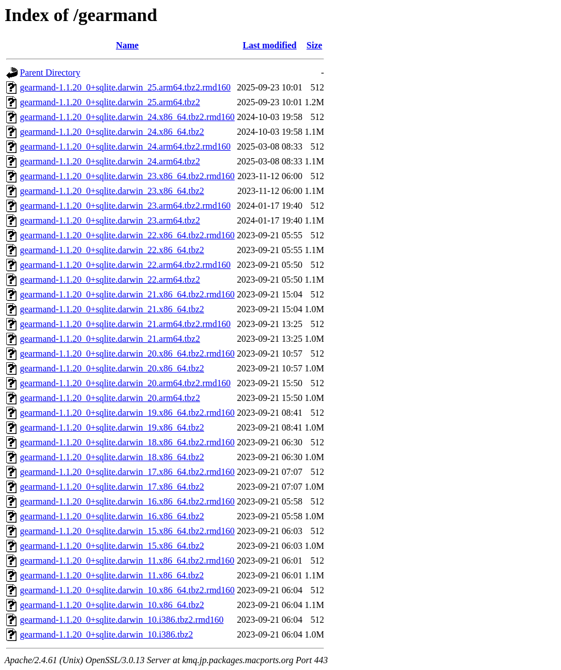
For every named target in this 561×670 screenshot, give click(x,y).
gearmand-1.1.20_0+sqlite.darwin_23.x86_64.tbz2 (112, 191)
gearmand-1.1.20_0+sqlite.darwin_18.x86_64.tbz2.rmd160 (127, 442)
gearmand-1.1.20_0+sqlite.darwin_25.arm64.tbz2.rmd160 (125, 87)
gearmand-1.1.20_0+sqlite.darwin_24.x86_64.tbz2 (112, 132)
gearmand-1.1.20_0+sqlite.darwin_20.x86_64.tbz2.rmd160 (127, 353)
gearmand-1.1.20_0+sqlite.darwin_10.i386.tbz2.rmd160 (121, 619)
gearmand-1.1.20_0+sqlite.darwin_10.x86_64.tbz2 (112, 605)
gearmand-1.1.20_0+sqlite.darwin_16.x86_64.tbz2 (112, 516)
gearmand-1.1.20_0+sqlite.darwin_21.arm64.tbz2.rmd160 (125, 324)
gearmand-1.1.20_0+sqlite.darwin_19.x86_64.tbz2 (112, 427)
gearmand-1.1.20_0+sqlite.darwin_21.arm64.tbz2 (110, 339)
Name (127, 45)
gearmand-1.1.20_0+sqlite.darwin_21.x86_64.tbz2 (112, 309)
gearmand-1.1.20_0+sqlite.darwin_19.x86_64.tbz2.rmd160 (127, 412)
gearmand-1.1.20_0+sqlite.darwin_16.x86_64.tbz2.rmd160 (127, 501)
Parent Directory (50, 72)
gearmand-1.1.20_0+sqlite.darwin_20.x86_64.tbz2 (112, 368)
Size (314, 45)
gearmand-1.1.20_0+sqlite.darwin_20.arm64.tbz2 (110, 398)
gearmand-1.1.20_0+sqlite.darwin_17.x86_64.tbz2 (112, 486)
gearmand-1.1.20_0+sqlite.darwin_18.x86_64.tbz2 (112, 457)
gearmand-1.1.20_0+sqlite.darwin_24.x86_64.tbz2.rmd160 (127, 117)
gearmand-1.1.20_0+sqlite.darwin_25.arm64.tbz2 (110, 102)
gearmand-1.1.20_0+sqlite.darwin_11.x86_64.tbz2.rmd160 (127, 560)
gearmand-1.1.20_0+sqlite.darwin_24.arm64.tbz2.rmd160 (125, 146)
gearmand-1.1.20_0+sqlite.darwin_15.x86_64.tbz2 (112, 546)
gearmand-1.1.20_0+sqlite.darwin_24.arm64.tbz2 (110, 161)
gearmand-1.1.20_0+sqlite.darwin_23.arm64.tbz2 (110, 220)
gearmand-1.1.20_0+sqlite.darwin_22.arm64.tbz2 (110, 279)
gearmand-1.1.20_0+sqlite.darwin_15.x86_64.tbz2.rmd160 (127, 531)
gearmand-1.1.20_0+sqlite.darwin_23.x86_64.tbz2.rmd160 (127, 176)
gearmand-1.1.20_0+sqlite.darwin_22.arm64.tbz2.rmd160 (125, 265)
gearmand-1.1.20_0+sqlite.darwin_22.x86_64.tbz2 (112, 250)
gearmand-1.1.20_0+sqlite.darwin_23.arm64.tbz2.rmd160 (125, 205)
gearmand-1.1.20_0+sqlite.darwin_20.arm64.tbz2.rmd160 (125, 383)
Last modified (270, 45)
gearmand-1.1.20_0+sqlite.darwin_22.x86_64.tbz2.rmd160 (127, 235)
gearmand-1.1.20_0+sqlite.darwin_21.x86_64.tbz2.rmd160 (127, 294)
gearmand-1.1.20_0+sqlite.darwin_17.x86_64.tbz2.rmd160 (127, 472)
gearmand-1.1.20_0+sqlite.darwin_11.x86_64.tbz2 (111, 575)
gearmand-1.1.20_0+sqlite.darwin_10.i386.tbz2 (106, 634)
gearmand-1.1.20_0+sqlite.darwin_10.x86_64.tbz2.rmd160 (127, 590)
